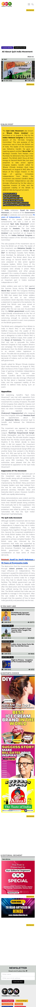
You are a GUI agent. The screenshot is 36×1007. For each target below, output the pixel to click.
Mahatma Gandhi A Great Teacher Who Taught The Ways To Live (21, 630)
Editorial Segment (12, 855)
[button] (32, 4)
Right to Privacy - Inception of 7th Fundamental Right (22, 661)
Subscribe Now (18, 981)
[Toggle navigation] (29, 4)
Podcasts (19, 1004)
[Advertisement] (17, 29)
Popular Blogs (7, 1004)
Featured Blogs (22, 1001)
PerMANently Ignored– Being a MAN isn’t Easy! (20, 613)
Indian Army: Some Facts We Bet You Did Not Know (22, 645)
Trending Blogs (8, 1001)
